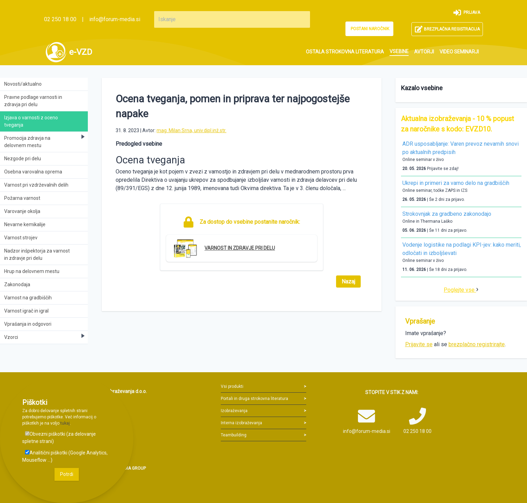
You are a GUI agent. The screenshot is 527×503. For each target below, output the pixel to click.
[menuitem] (345, 52)
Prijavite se (419, 344)
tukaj (65, 423)
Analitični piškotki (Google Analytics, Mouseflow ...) (65, 456)
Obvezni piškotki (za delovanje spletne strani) (59, 437)
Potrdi (66, 474)
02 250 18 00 (60, 19)
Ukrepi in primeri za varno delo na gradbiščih (455, 183)
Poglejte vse (460, 290)
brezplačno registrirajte (477, 344)
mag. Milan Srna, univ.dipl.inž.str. (191, 130)
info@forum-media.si (114, 19)
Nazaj (348, 281)
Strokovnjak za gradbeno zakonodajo (446, 214)
